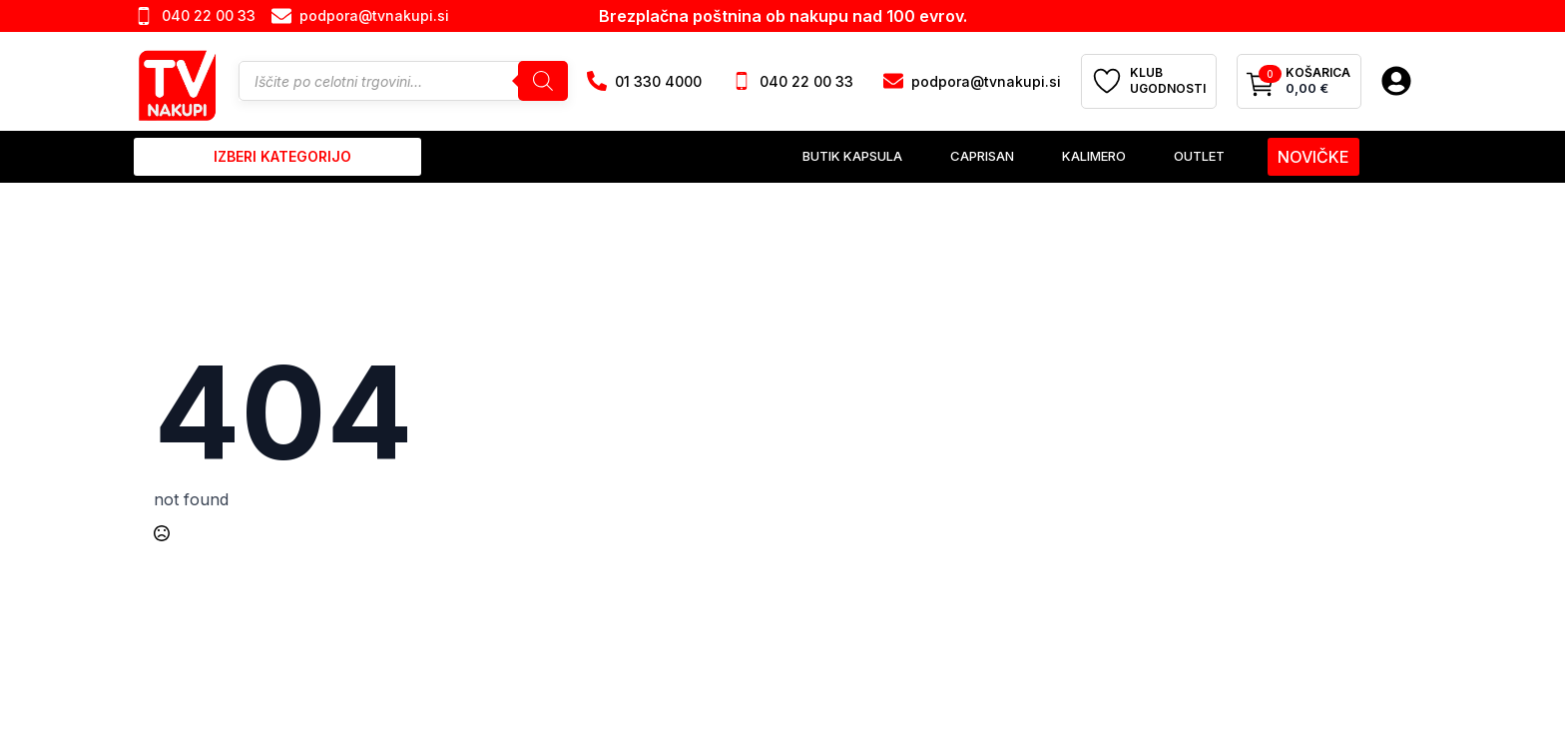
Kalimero (1094, 156)
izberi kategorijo (282, 156)
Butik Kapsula (852, 156)
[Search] (543, 81)
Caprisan (982, 156)
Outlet (1199, 156)
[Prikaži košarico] (1299, 82)
